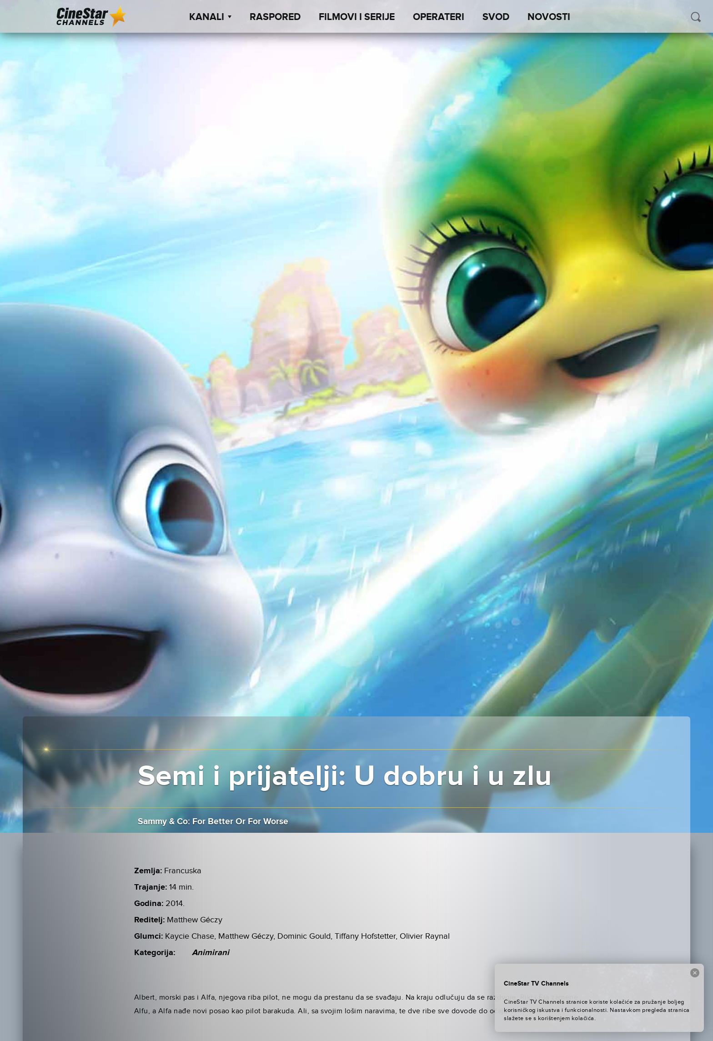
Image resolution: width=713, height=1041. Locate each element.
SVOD (495, 17)
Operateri (438, 17)
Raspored (275, 17)
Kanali (210, 17)
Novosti (548, 17)
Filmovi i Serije (357, 17)
